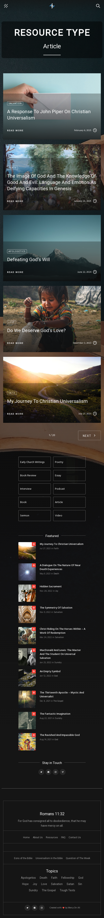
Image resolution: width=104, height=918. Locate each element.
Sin (80, 884)
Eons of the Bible (23, 858)
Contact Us (75, 837)
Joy (56, 591)
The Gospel (58, 701)
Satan (70, 884)
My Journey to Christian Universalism (61, 544)
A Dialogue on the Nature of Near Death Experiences (60, 567)
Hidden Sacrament (51, 587)
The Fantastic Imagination (55, 714)
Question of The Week (78, 858)
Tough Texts (67, 890)
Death (56, 573)
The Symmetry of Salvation (56, 608)
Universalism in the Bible (49, 858)
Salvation (58, 612)
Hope (25, 884)
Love (44, 884)
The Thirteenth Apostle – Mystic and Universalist (62, 695)
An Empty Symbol (50, 672)
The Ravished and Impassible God (60, 735)
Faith (56, 548)
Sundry (57, 662)
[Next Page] (89, 435)
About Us (38, 837)
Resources (52, 837)
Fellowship (67, 877)
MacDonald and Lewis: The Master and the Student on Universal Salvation (60, 654)
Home (26, 837)
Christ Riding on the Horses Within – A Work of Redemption (62, 631)
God (56, 675)
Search (99, 4)
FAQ (63, 837)
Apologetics (28, 877)
